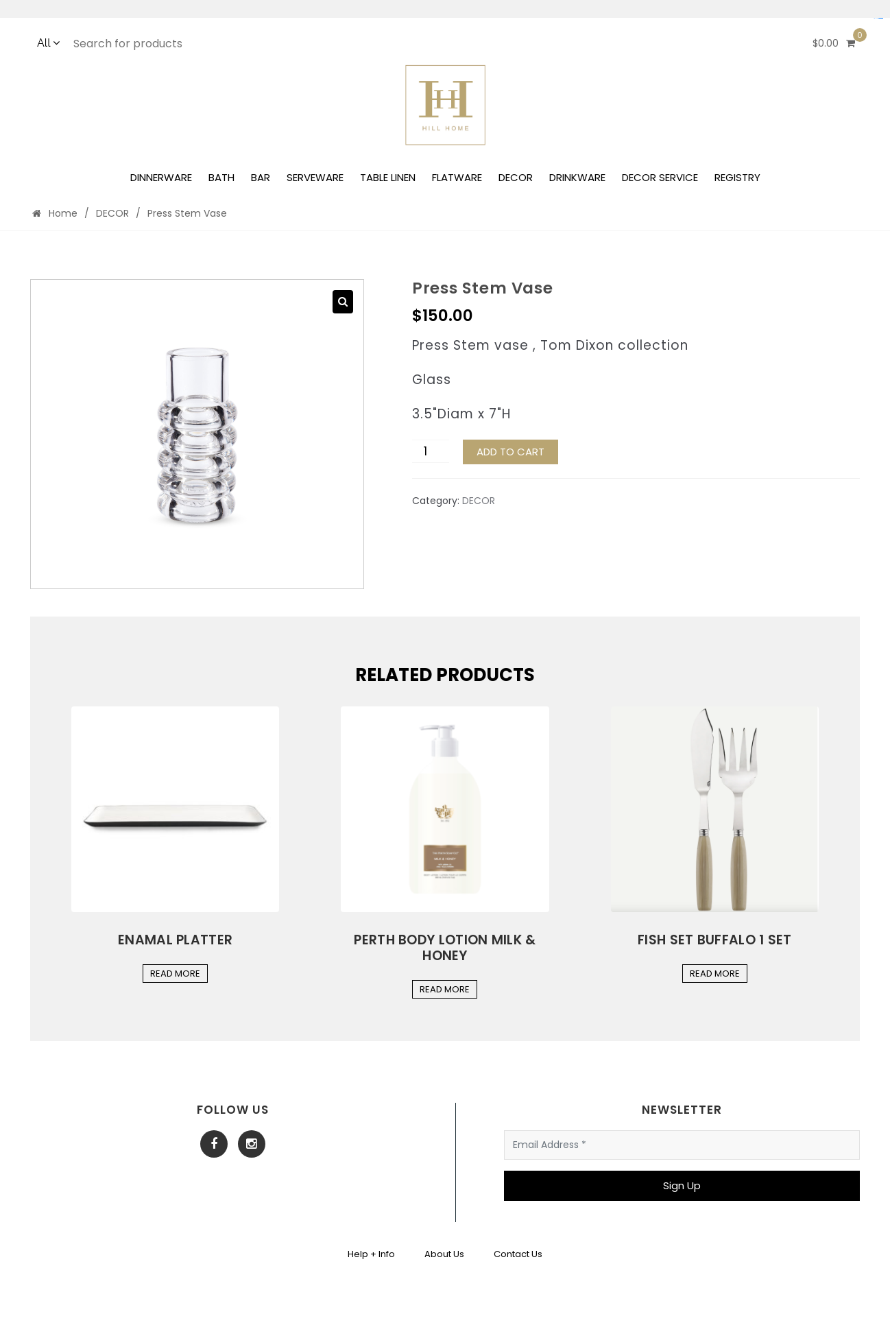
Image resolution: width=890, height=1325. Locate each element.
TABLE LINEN (388, 177)
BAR (260, 177)
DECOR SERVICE (660, 177)
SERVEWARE (315, 177)
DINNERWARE (161, 177)
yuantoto (881, 18)
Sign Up (682, 1185)
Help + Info (371, 1254)
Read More (175, 973)
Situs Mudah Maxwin (878, 18)
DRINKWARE (577, 177)
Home (54, 213)
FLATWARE (457, 177)
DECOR (515, 177)
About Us (444, 1254)
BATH (221, 177)
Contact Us (518, 1254)
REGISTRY (737, 177)
